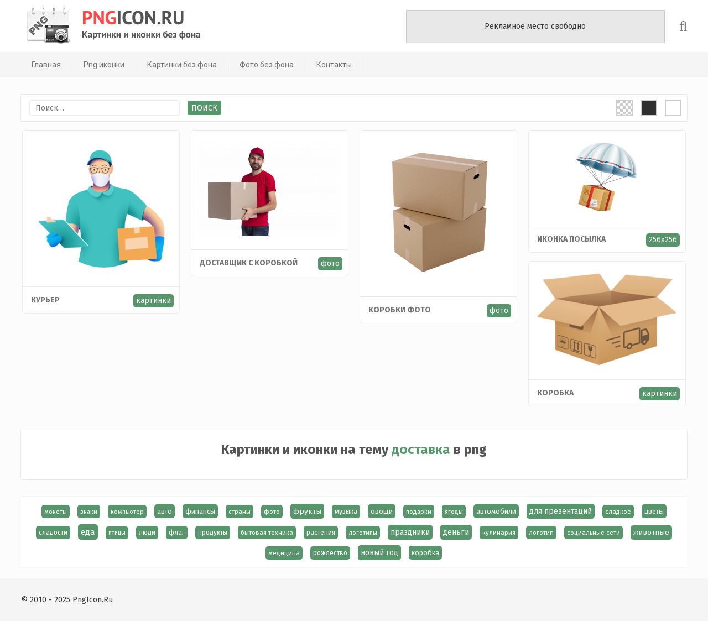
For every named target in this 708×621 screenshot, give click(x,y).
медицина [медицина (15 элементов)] (284, 553)
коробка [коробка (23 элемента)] (426, 553)
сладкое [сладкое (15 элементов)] (618, 511)
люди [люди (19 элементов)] (147, 532)
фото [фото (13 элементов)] (272, 511)
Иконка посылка (571, 239)
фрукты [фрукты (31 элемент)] (307, 511)
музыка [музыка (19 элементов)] (346, 511)
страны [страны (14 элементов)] (239, 511)
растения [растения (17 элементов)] (320, 532)
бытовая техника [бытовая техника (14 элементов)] (267, 532)
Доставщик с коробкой (249, 263)
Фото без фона (265, 64)
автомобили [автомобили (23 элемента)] (496, 511)
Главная (45, 64)
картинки (153, 300)
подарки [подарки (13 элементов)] (418, 511)
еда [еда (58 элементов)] (88, 532)
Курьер (45, 300)
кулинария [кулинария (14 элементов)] (499, 532)
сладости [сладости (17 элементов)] (53, 532)
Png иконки (102, 64)
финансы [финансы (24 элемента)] (200, 511)
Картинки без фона (181, 64)
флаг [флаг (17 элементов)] (177, 532)
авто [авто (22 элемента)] (164, 511)
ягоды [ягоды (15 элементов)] (454, 511)
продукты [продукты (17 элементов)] (212, 532)
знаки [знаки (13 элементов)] (88, 511)
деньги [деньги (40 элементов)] (456, 532)
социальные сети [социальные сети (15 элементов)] (593, 532)
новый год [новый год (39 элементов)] (380, 552)
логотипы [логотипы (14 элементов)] (362, 532)
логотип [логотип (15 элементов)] (541, 532)
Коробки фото (399, 310)
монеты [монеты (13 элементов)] (55, 511)
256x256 (663, 239)
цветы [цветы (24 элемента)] (654, 511)
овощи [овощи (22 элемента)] (382, 511)
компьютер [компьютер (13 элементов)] (127, 511)
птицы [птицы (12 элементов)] (117, 532)
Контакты (333, 64)
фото (330, 263)
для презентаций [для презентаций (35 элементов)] (560, 511)
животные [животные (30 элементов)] (651, 532)
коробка (555, 393)
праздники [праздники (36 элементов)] (410, 532)
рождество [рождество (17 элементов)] (331, 553)
